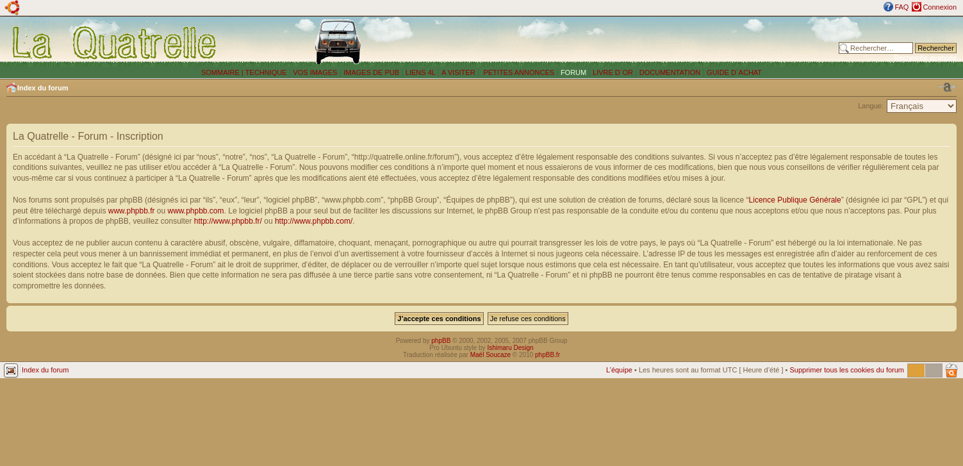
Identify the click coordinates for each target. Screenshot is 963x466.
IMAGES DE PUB (371, 72)
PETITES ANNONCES (517, 72)
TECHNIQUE (266, 72)
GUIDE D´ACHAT (734, 72)
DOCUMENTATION (670, 72)
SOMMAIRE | (223, 72)
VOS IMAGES (315, 72)
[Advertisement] (646, 41)
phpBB (440, 340)
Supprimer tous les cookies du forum (846, 370)
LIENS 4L (422, 72)
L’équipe (619, 370)
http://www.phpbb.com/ (313, 221)
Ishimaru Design (510, 347)
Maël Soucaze (490, 354)
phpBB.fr (547, 354)
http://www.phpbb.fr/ (228, 221)
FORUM (573, 72)
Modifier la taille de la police (947, 87)
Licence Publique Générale (795, 200)
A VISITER (458, 72)
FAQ (901, 7)
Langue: (871, 106)
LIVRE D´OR (613, 72)
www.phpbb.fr (131, 210)
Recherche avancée (925, 58)
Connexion (940, 7)
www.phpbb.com (196, 210)
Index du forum (42, 88)
